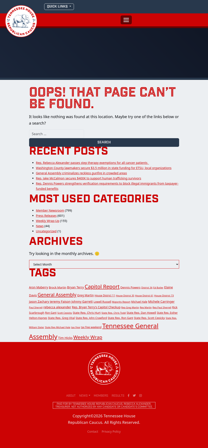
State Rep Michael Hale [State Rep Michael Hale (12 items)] (57, 327)
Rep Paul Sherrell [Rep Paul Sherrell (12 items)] (161, 307)
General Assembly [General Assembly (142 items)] (57, 294)
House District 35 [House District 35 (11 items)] (125, 295)
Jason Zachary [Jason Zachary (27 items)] (39, 301)
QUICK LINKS (58, 6)
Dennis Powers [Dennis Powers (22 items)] (130, 287)
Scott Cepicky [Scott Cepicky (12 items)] (64, 312)
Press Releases (46, 216)
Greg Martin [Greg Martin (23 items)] (85, 295)
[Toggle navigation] (126, 20)
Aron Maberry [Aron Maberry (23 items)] (38, 287)
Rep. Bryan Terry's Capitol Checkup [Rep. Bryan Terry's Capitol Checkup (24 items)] (96, 307)
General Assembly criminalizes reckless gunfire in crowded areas (81, 173)
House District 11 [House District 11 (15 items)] (105, 295)
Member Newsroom (50, 210)
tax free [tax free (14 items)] (75, 327)
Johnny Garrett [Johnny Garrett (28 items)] (82, 301)
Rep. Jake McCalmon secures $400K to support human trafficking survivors (88, 178)
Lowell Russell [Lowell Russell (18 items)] (102, 302)
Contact (92, 431)
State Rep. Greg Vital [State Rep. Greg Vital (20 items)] (61, 318)
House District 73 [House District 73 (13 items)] (164, 295)
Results (118, 395)
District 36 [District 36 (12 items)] (146, 287)
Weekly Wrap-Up (47, 221)
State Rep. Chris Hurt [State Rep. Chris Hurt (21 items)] (87, 313)
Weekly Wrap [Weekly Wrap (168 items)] (87, 337)
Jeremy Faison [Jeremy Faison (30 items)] (60, 301)
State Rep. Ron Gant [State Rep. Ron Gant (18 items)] (120, 318)
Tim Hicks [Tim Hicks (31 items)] (65, 338)
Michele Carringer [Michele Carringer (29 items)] (161, 301)
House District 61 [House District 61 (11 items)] (144, 295)
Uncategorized (46, 231)
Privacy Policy (111, 431)
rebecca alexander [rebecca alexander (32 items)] (57, 307)
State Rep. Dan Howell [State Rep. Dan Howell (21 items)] (141, 313)
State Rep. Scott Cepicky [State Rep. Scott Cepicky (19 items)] (149, 318)
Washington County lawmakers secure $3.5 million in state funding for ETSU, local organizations (104, 168)
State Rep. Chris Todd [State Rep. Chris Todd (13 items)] (114, 312)
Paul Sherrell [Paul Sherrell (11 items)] (36, 307)
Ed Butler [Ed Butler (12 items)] (158, 287)
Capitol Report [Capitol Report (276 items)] (102, 286)
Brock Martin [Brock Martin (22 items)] (57, 287)
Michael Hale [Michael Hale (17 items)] (139, 302)
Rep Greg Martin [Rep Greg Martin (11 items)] (130, 307)
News (40, 226)
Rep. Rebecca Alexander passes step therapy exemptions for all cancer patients (92, 163)
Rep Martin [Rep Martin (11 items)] (146, 307)
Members (101, 395)
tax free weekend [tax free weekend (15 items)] (91, 327)
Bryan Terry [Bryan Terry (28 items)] (75, 287)
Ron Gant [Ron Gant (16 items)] (50, 313)
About (71, 395)
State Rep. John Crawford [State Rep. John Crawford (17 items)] (91, 318)
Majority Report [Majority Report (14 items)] (121, 301)
